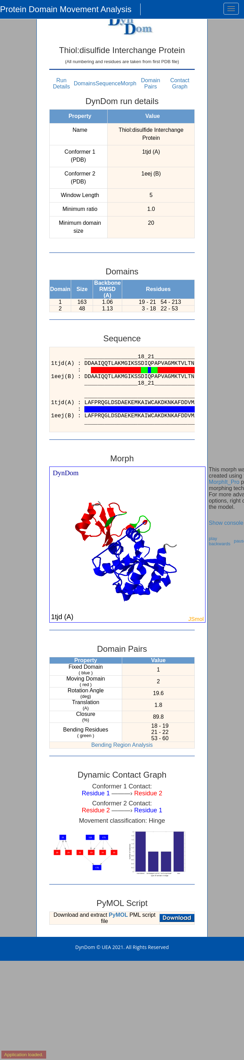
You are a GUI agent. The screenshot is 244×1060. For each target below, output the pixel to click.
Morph (128, 83)
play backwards (219, 541)
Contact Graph (179, 83)
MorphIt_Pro (224, 482)
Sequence (108, 83)
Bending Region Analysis (122, 745)
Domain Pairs (150, 83)
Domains (84, 83)
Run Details (61, 83)
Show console (226, 523)
